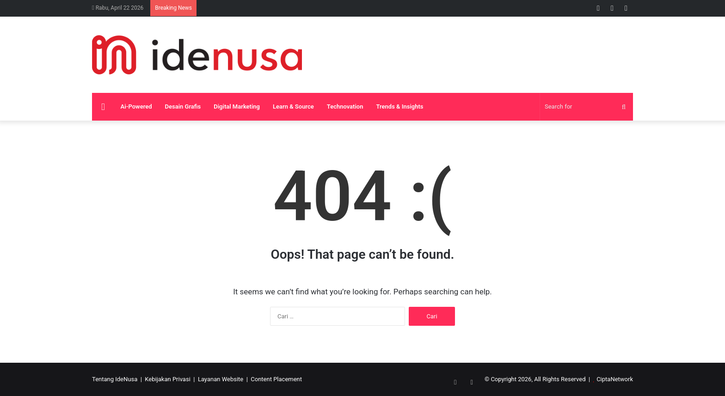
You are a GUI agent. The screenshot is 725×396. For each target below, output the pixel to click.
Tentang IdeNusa (114, 379)
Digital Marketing (237, 106)
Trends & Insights (399, 106)
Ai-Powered (136, 106)
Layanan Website (220, 379)
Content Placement (276, 379)
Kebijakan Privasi (167, 379)
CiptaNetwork (614, 379)
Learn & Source (293, 106)
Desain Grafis (183, 106)
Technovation (345, 106)
